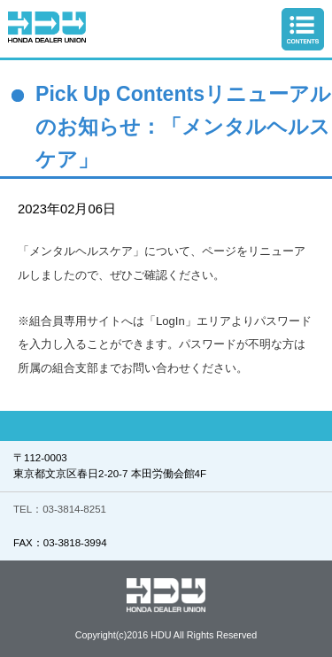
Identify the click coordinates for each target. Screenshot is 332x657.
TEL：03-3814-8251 (59, 509)
